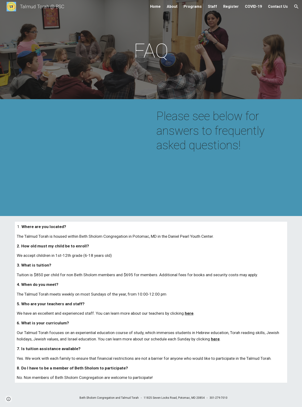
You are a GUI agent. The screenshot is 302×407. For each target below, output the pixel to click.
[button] (296, 6)
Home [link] (155, 6)
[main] (151, 51)
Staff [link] (212, 6)
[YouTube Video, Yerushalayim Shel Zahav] (81, 158)
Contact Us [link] (278, 6)
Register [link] (231, 6)
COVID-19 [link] (253, 6)
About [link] (172, 6)
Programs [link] (193, 6)
